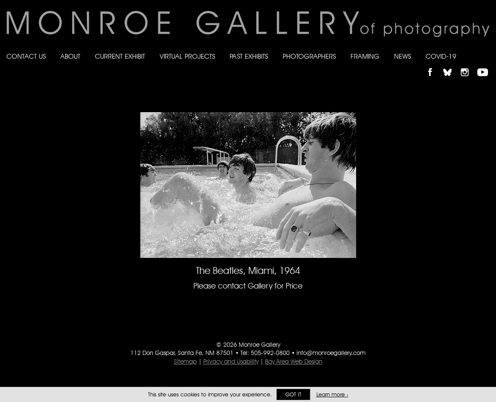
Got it (293, 394)
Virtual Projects (187, 56)
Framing (365, 56)
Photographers (309, 56)
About (70, 56)
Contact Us (26, 56)
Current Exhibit (120, 56)
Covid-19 (441, 56)
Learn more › (332, 394)
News (402, 56)
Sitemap (185, 361)
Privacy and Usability (231, 361)
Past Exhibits (249, 56)
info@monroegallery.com (331, 352)
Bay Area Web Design (293, 361)
